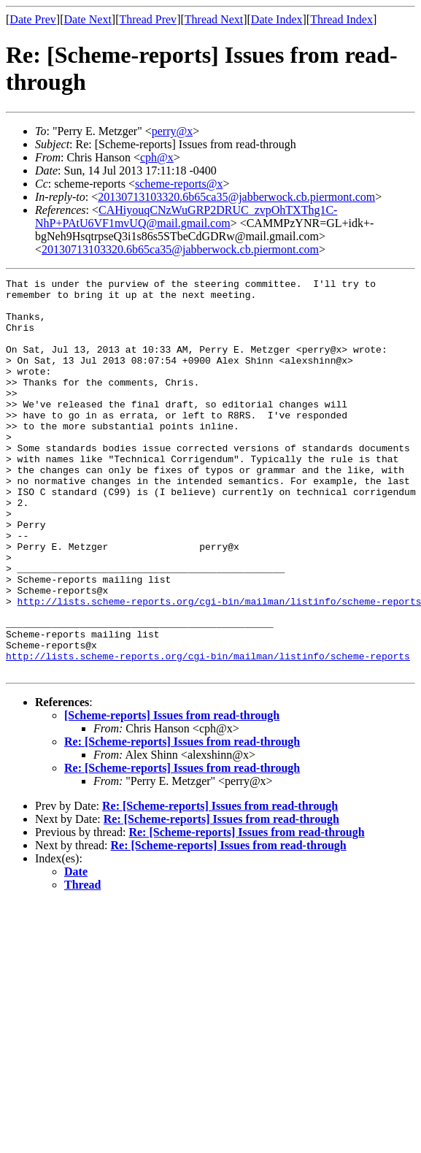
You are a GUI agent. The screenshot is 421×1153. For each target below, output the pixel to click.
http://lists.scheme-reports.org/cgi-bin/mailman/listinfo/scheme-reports (208, 732)
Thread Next (214, 19)
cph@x (157, 157)
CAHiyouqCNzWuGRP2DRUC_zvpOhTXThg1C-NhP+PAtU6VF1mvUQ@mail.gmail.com (186, 216)
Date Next (88, 19)
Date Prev (32, 19)
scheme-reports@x (179, 183)
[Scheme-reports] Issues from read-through (171, 794)
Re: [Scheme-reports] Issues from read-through (182, 820)
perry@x (172, 131)
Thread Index (341, 19)
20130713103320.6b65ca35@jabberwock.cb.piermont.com (236, 197)
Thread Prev (148, 19)
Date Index (277, 19)
